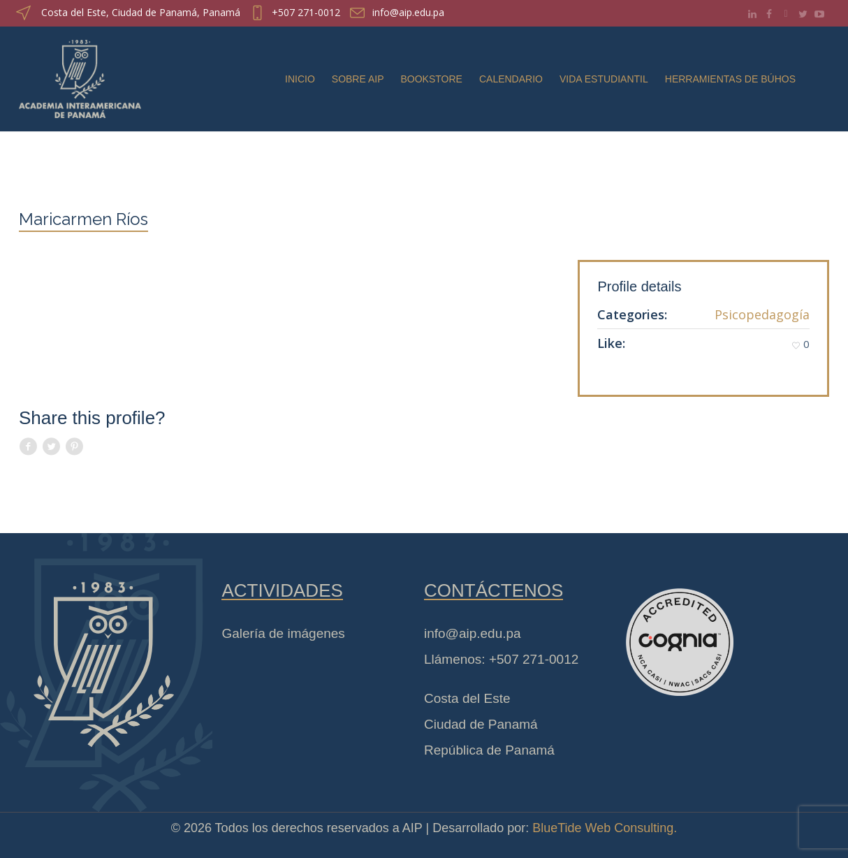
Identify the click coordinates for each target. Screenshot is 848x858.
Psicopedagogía (762, 314)
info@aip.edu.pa (408, 12)
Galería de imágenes (282, 633)
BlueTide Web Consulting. (604, 828)
